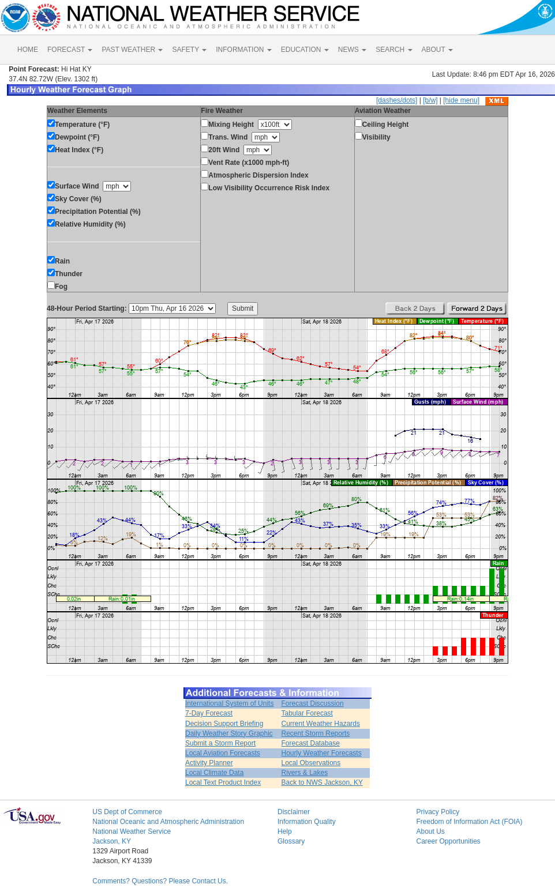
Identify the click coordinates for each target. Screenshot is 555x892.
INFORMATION (243, 50)
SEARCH (394, 50)
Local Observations (311, 763)
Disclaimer (294, 812)
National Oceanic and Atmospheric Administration (168, 822)
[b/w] (430, 100)
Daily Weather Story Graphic (229, 733)
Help (285, 831)
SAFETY (189, 50)
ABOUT (437, 50)
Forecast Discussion (313, 703)
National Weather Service (131, 831)
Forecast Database (311, 743)
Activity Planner (209, 763)
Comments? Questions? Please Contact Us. (160, 881)
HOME (27, 50)
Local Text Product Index (223, 782)
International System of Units (229, 703)
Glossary (291, 841)
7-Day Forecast (208, 713)
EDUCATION (305, 50)
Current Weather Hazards (321, 724)
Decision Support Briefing (224, 724)
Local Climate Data (214, 773)
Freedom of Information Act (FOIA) (469, 822)
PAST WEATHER (132, 50)
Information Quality (307, 822)
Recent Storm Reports (316, 733)
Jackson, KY (111, 841)
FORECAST (69, 50)
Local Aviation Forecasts (222, 753)
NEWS (352, 50)
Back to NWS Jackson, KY (322, 782)
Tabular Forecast (307, 713)
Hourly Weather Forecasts (322, 753)
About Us (430, 831)
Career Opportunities (448, 841)
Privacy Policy (437, 812)
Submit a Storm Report (220, 743)
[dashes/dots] (396, 100)
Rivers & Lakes (305, 773)
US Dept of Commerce (127, 812)
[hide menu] (461, 100)
